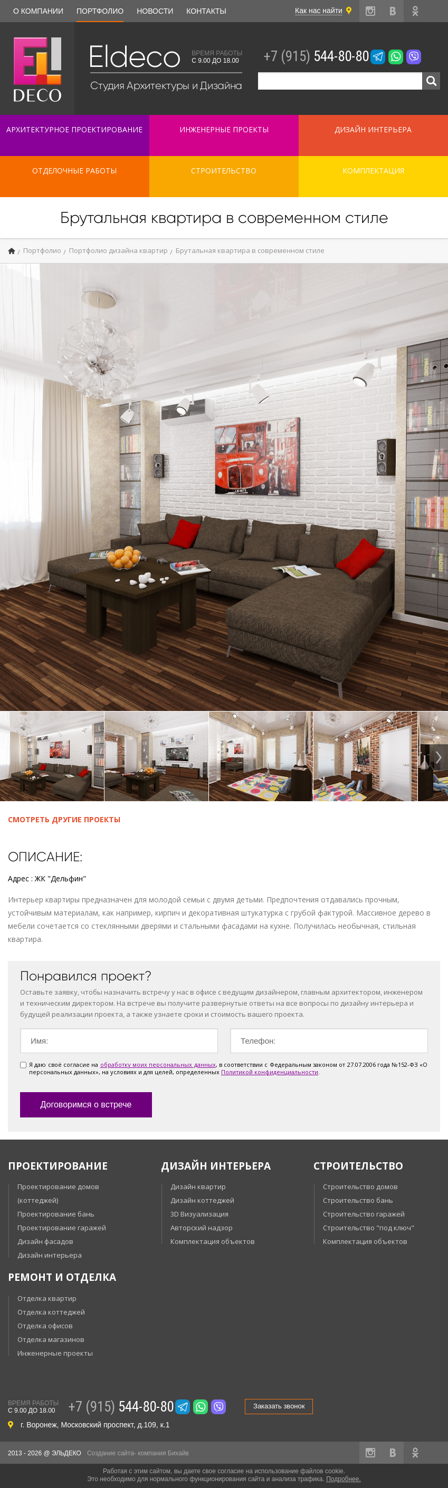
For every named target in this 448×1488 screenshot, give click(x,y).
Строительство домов (360, 1186)
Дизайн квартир (198, 1186)
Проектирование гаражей (61, 1227)
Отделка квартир (47, 1298)
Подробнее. (343, 1479)
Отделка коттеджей (51, 1312)
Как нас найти (318, 10)
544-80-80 (316, 56)
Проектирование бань (55, 1214)
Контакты (206, 11)
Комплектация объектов (212, 1241)
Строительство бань (358, 1200)
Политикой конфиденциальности (269, 1072)
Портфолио (100, 11)
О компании (38, 11)
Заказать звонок (278, 1406)
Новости (155, 11)
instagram (370, 11)
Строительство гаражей (364, 1214)
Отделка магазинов (50, 1339)
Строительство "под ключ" (368, 1227)
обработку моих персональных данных (158, 1064)
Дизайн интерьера (49, 1255)
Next (436, 757)
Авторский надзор (201, 1227)
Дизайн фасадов (45, 1241)
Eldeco (134, 56)
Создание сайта (110, 1453)
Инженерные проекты (55, 1353)
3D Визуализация (199, 1214)
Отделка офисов (45, 1325)
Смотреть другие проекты (64, 819)
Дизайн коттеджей (202, 1200)
